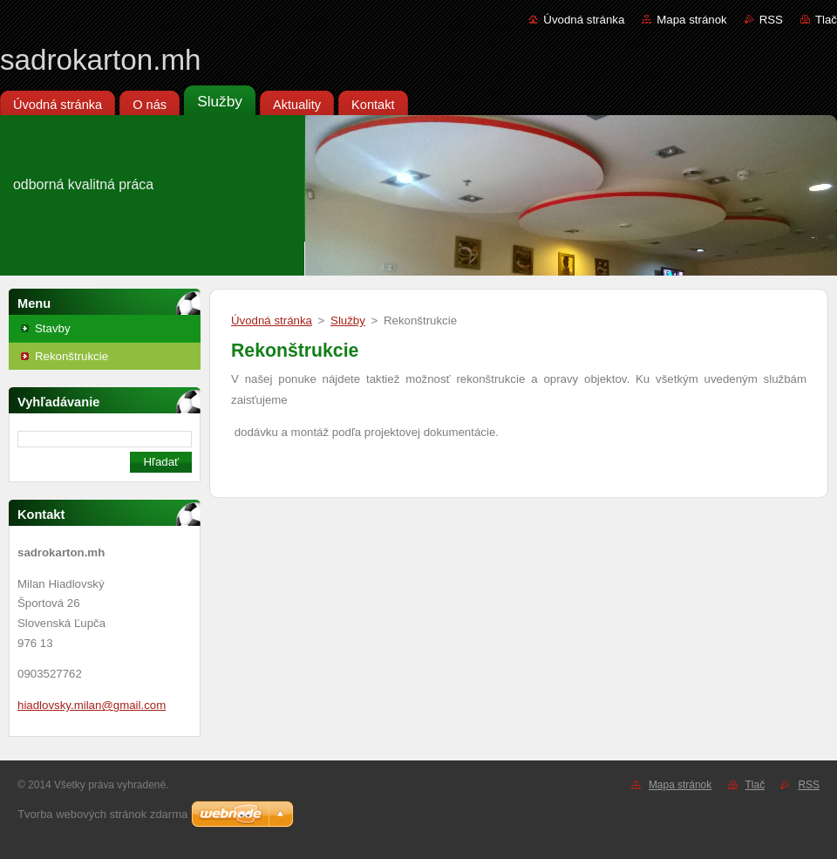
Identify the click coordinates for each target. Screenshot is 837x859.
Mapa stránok (691, 19)
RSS (771, 19)
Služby (347, 320)
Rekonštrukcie (71, 356)
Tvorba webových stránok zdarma (102, 814)
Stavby (53, 328)
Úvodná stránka (583, 19)
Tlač (826, 19)
